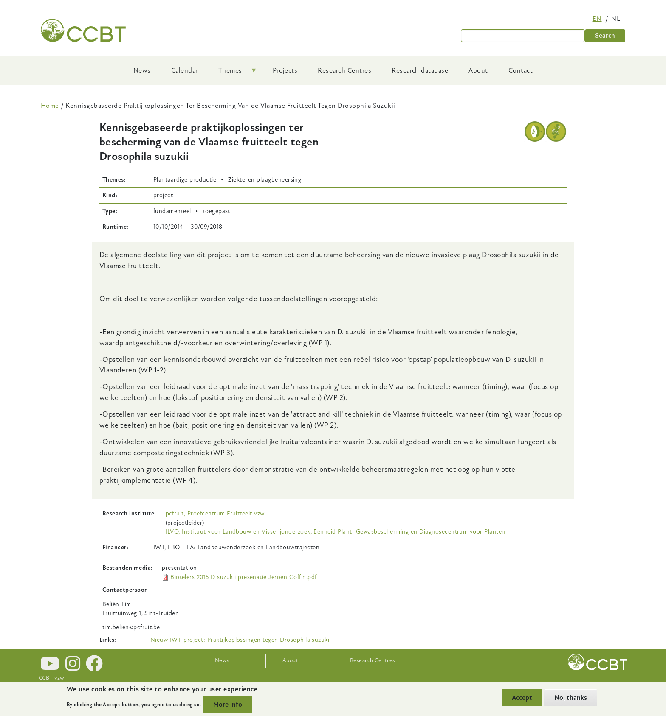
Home (50, 105)
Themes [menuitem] (232, 73)
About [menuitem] (478, 70)
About (290, 660)
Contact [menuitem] (520, 70)
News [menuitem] (142, 70)
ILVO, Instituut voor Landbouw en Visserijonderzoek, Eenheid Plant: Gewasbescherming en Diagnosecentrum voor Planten (335, 531)
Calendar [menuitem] (184, 70)
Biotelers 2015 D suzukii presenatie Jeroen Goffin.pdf (243, 577)
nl (615, 18)
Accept (522, 698)
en (597, 18)
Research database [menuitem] (420, 70)
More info (227, 704)
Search (605, 35)
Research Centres (372, 660)
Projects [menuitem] (285, 70)
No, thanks (570, 698)
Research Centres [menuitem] (344, 70)
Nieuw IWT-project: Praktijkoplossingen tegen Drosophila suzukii (240, 639)
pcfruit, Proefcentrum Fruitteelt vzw (215, 513)
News (222, 660)
